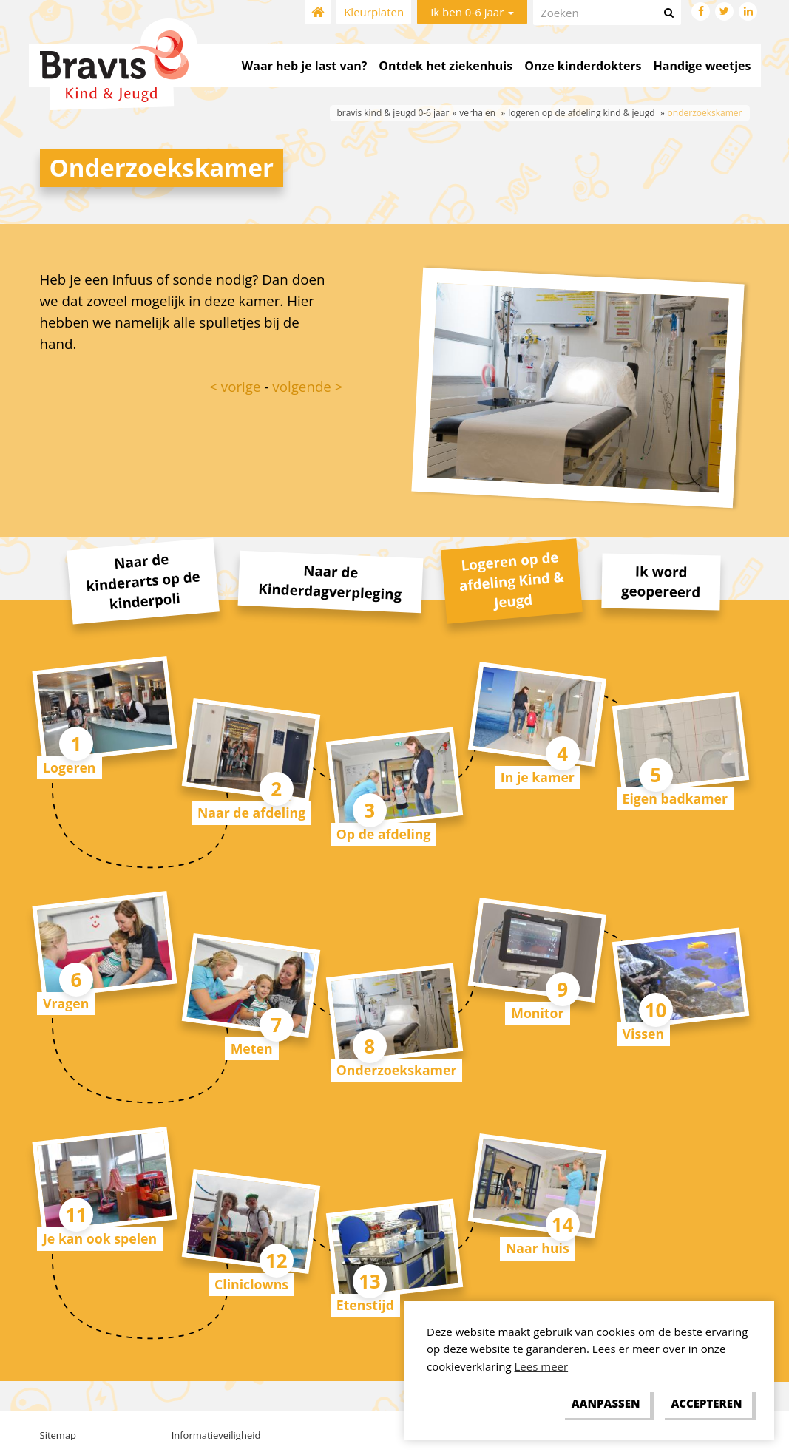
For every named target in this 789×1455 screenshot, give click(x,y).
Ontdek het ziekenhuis (445, 66)
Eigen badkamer (675, 798)
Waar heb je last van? (304, 66)
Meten (252, 1048)
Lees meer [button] (542, 1366)
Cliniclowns (251, 1284)
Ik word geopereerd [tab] (660, 580)
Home (318, 12)
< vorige (234, 386)
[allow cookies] (706, 1404)
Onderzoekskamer (396, 1070)
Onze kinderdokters (582, 66)
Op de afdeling (383, 834)
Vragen (66, 1003)
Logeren (69, 767)
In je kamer (538, 777)
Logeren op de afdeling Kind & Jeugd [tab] (511, 579)
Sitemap (58, 1435)
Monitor (537, 1013)
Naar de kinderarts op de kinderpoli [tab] (142, 581)
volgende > (307, 386)
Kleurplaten (374, 11)
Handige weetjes (702, 66)
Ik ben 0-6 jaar (472, 11)
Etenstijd (365, 1305)
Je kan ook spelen (100, 1238)
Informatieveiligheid (216, 1435)
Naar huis (537, 1248)
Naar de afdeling (251, 812)
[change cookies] (605, 1404)
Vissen (644, 1033)
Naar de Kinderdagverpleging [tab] (329, 581)
